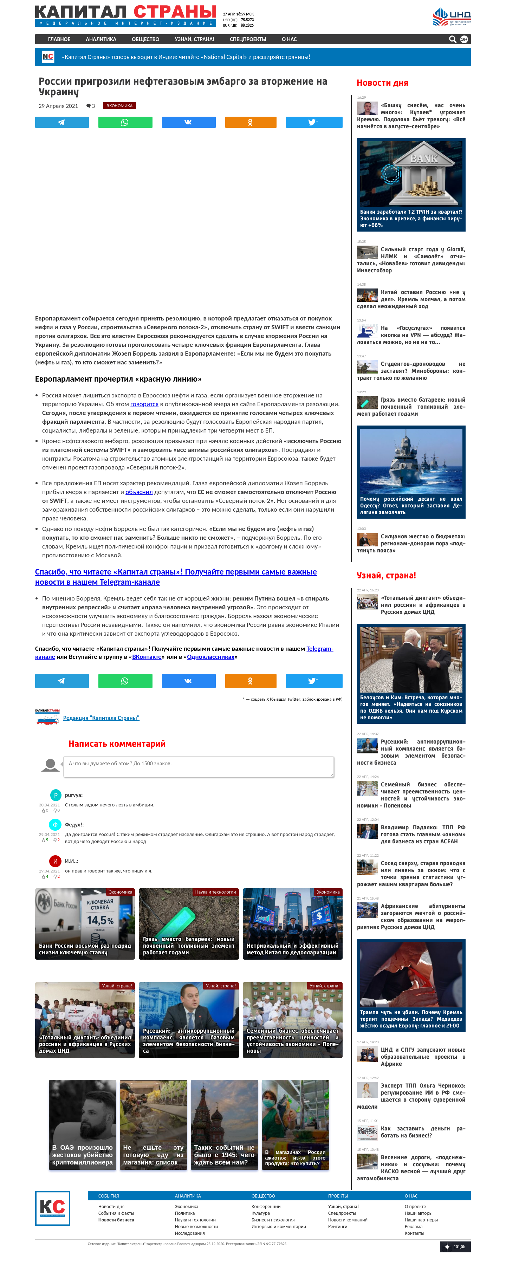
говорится (144, 404)
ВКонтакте (146, 657)
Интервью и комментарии (279, 1227)
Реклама (414, 1227)
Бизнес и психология (273, 1220)
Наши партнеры (421, 1220)
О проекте (415, 1206)
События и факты (116, 1213)
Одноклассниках (211, 657)
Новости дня (382, 82)
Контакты (414, 1233)
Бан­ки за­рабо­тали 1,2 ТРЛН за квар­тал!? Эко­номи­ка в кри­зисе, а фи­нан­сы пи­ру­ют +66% (411, 218)
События (108, 1196)
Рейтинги (337, 1227)
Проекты (338, 1196)
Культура (261, 1213)
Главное (59, 39)
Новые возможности (196, 1227)
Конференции (266, 1206)
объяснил (139, 492)
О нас (289, 39)
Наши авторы (419, 1213)
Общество (145, 39)
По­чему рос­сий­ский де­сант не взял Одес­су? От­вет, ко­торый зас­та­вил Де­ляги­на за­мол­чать (411, 505)
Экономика (120, 892)
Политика (185, 1213)
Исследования (190, 1233)
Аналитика (101, 39)
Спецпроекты (248, 39)
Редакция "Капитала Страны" (101, 718)
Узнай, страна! (194, 39)
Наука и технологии (215, 892)
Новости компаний (348, 1220)
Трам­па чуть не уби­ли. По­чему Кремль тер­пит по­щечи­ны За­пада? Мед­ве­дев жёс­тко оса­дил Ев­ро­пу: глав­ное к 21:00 (411, 1019)
